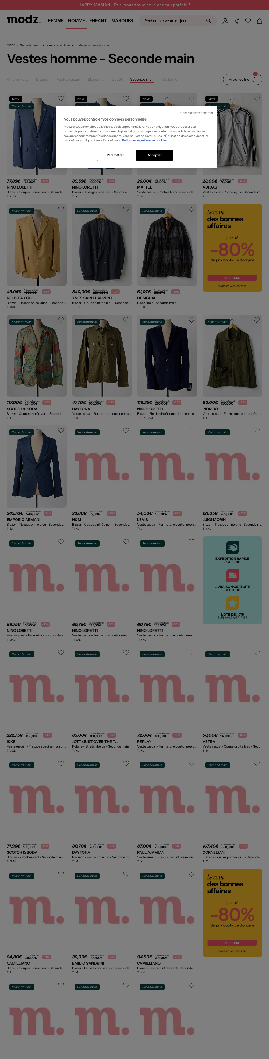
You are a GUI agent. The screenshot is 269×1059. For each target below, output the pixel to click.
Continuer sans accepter (196, 113)
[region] (136, 137)
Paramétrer (115, 155)
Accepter (155, 155)
